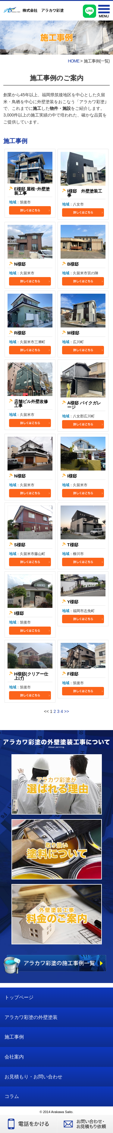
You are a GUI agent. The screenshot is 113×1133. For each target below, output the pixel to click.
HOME (73, 61)
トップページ (19, 997)
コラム (12, 1096)
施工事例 (14, 1036)
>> (66, 711)
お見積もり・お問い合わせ (33, 1076)
